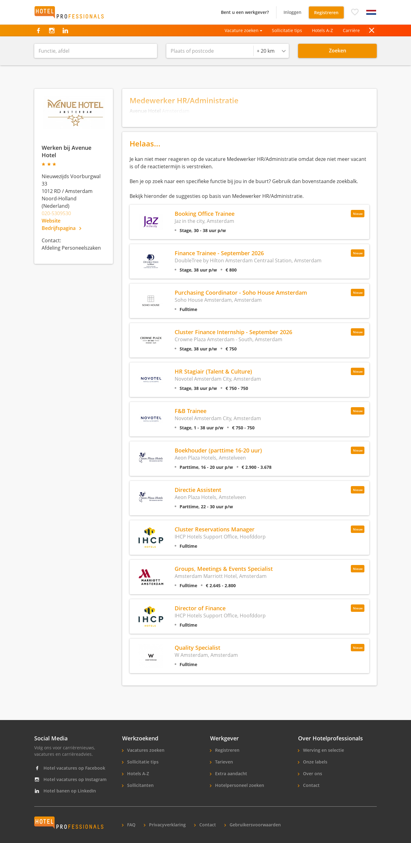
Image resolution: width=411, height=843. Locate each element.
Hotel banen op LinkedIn (65, 791)
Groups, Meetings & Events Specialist (224, 568)
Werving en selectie (323, 750)
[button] (355, 12)
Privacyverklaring (167, 825)
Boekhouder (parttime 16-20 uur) (218, 450)
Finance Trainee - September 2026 (219, 253)
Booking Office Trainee (205, 213)
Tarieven (223, 762)
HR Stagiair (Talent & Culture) (213, 371)
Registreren (326, 12)
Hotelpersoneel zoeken (239, 785)
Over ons (312, 773)
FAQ (130, 825)
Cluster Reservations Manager (215, 529)
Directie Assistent (198, 489)
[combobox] (271, 51)
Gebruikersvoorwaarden (254, 825)
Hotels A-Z (322, 30)
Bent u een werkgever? (245, 12)
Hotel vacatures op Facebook (69, 768)
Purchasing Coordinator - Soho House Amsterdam (241, 292)
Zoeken (337, 50)
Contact (311, 785)
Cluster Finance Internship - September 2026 (233, 332)
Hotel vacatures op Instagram (70, 779)
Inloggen (292, 12)
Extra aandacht (230, 773)
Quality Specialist (197, 647)
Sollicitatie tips (287, 30)
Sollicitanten (140, 785)
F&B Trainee (190, 411)
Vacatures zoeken (145, 750)
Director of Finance (200, 608)
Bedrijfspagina (61, 228)
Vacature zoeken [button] (242, 30)
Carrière (351, 30)
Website (51, 220)
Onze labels (314, 762)
